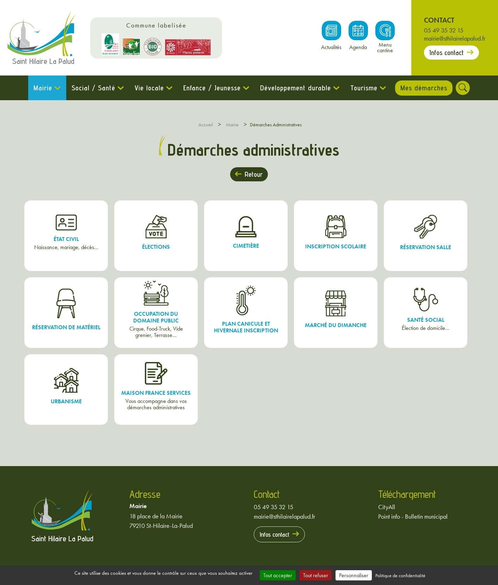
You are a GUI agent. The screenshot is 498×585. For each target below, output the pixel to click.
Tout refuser (315, 575)
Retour (254, 174)
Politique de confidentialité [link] (400, 575)
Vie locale (147, 88)
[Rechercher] (465, 88)
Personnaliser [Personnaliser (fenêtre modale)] (353, 575)
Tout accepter (277, 575)
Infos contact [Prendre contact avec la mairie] (446, 52)
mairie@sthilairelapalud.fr (454, 38)
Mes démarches (423, 88)
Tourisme (362, 88)
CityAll (386, 507)
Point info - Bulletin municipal (413, 516)
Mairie (41, 88)
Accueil (205, 124)
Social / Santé (91, 88)
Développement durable (293, 88)
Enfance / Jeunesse (210, 88)
